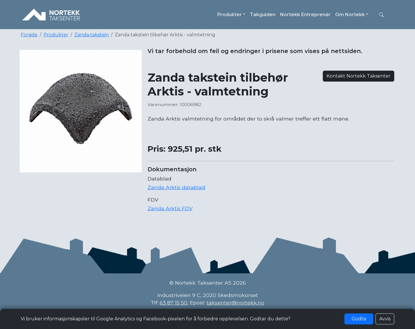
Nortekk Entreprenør (305, 14)
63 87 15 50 (173, 303)
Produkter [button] (229, 14)
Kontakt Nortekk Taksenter (359, 76)
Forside (29, 34)
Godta (359, 319)
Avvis (385, 319)
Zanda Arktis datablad (176, 187)
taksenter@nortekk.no (235, 303)
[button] (381, 14)
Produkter (56, 34)
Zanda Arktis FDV (170, 208)
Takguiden (263, 14)
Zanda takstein (91, 34)
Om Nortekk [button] (350, 14)
